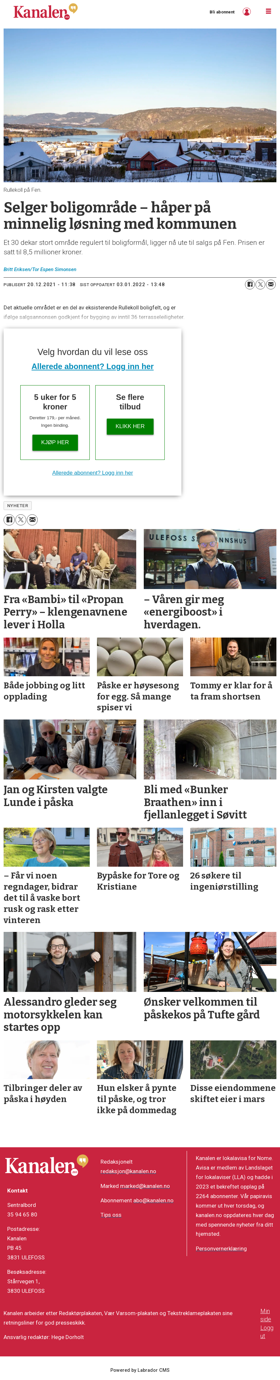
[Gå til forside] (45, 11)
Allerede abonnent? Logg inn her (92, 366)
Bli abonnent (222, 12)
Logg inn (247, 12)
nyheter (17, 505)
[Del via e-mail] (271, 284)
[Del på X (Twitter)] (260, 284)
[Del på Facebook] (250, 284)
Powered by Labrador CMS (140, 1370)
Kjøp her (55, 442)
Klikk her (130, 426)
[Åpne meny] (268, 11)
